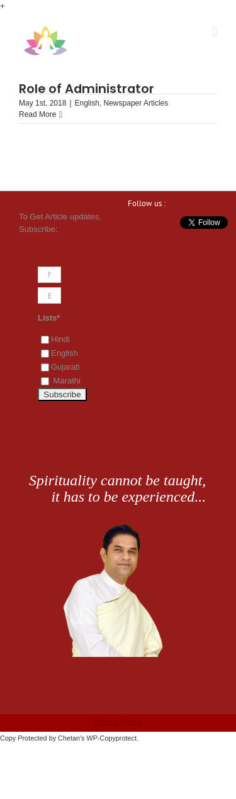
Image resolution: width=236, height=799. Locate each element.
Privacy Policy (118, 723)
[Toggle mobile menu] (214, 31)
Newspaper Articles (136, 103)
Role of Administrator (86, 88)
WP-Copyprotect (112, 738)
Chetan (69, 738)
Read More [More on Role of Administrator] (37, 114)
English (87, 103)
